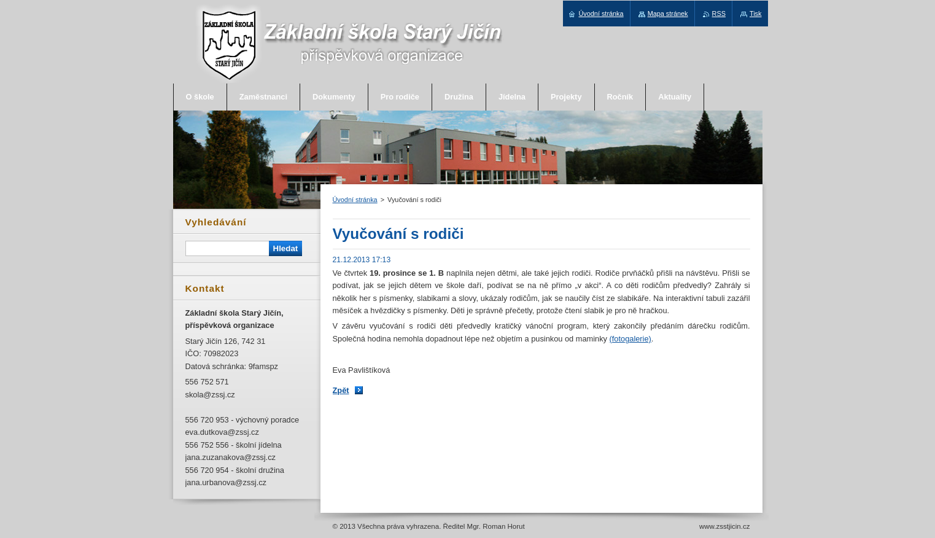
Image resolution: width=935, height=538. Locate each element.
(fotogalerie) (630, 338)
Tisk (756, 13)
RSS (719, 13)
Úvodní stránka (355, 199)
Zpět (341, 390)
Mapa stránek (668, 13)
